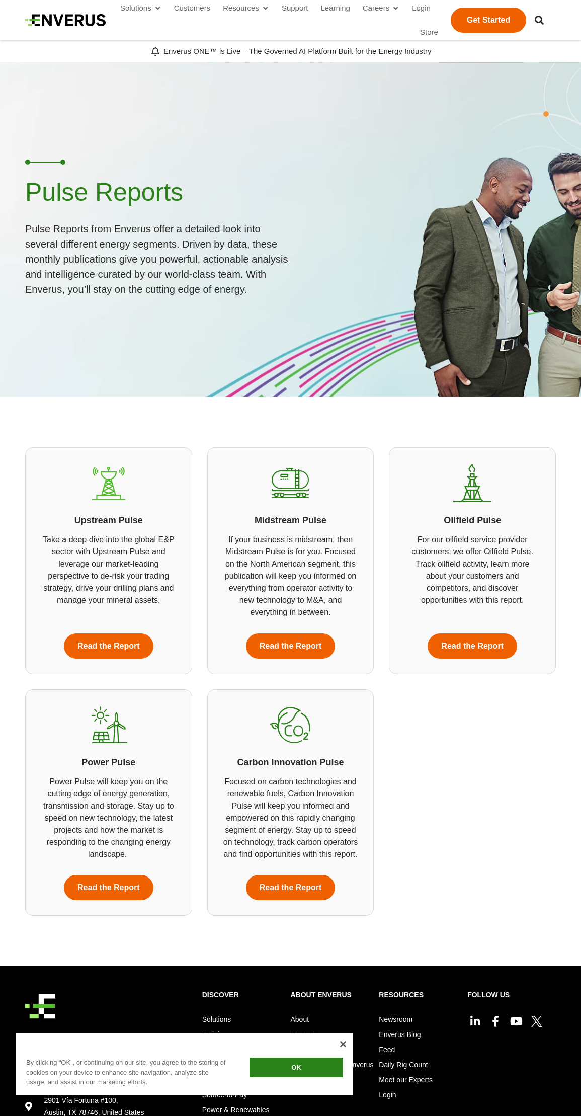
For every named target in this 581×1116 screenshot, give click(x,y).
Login (387, 1095)
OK (296, 1067)
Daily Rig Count (403, 1065)
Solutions (216, 1019)
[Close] (343, 1044)
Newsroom (395, 1019)
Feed (387, 1050)
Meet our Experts (406, 1080)
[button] (539, 20)
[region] (184, 1066)
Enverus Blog (400, 1034)
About (300, 1019)
